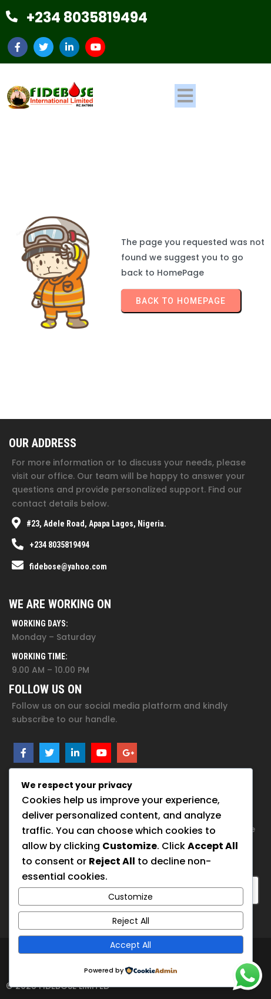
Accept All (130, 945)
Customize (130, 897)
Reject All (130, 921)
